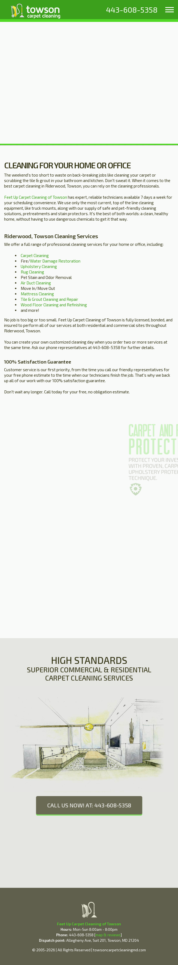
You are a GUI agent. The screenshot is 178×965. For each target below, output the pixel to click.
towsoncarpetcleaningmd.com (119, 949)
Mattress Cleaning (37, 293)
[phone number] (132, 9)
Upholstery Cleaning (39, 266)
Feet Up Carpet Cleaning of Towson (35, 197)
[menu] (169, 9)
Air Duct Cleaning (36, 282)
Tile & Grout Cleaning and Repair (49, 299)
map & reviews (108, 935)
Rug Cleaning (32, 271)
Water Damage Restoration (55, 260)
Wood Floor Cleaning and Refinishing (54, 304)
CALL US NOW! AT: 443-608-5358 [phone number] (89, 805)
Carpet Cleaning (35, 255)
